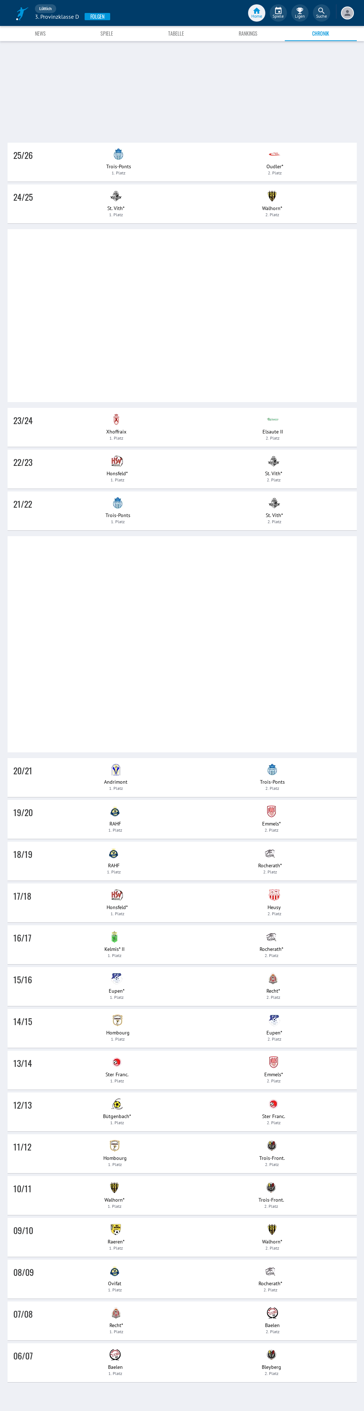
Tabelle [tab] (176, 33)
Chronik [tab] (320, 33)
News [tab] (40, 33)
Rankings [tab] (248, 33)
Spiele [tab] (106, 33)
